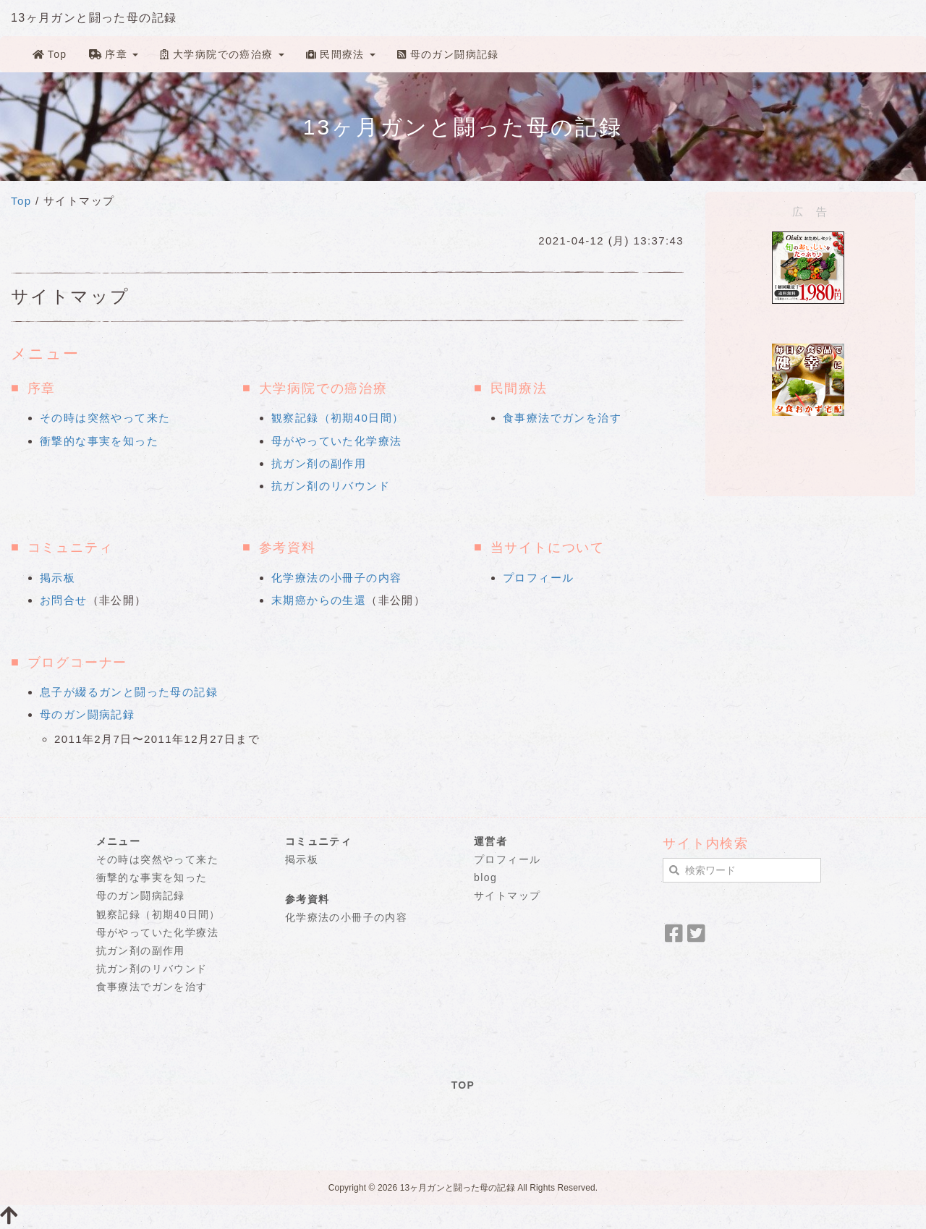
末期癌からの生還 (318, 600)
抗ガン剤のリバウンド (330, 486)
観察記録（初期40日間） (337, 418)
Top (50, 54)
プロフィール (538, 577)
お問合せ (64, 600)
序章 (114, 54)
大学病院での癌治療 (222, 54)
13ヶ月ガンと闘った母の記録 (94, 18)
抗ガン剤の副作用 (318, 463)
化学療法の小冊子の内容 (336, 577)
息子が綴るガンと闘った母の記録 (129, 692)
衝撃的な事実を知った (99, 441)
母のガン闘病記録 (448, 54)
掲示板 (57, 577)
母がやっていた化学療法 (336, 441)
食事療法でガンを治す (562, 418)
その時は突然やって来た (105, 418)
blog (485, 877)
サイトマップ (507, 895)
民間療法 (340, 54)
